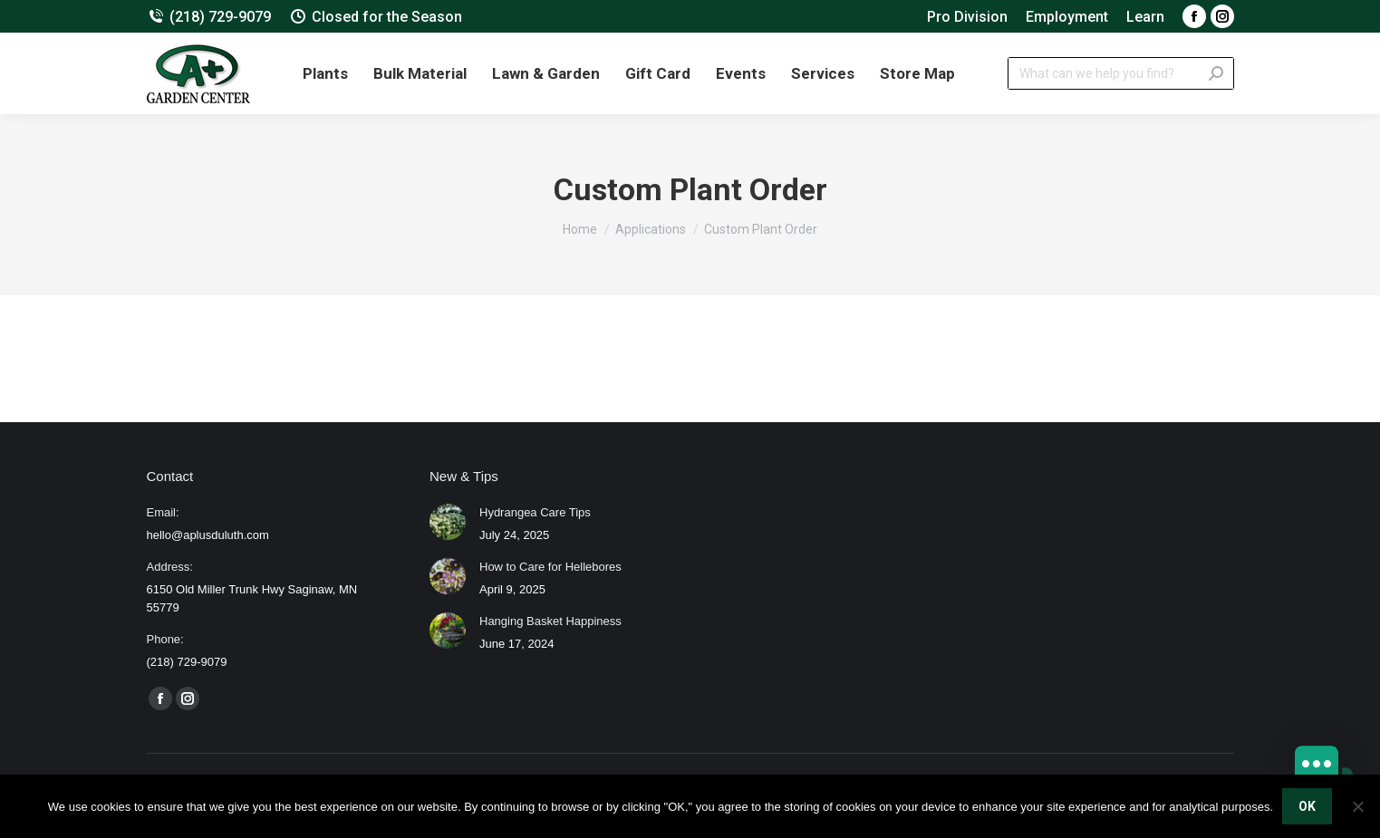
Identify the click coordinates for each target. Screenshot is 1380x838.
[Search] (1121, 73)
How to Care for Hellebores (550, 566)
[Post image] (447, 522)
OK (1307, 806)
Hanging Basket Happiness (550, 621)
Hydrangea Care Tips (535, 512)
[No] (1357, 806)
